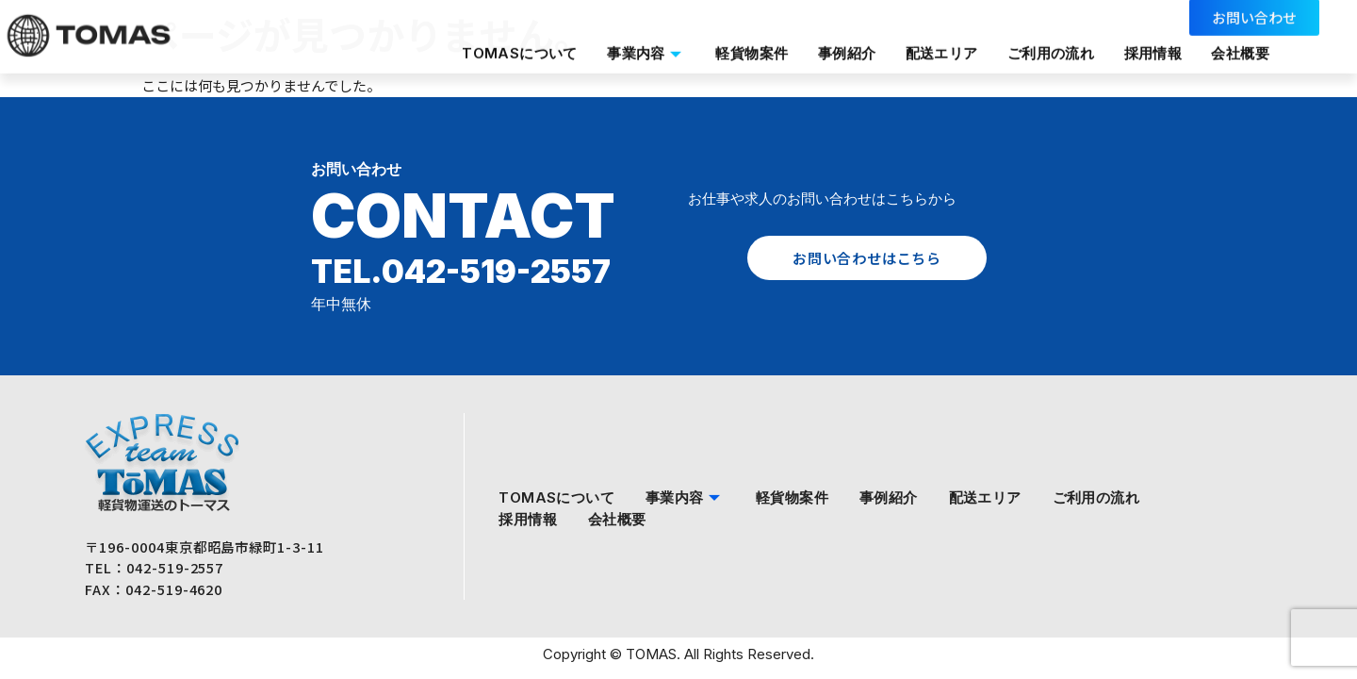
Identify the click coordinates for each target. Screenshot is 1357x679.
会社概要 (1236, 48)
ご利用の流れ (1043, 48)
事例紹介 (837, 48)
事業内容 (633, 48)
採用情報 (1148, 48)
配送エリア (932, 48)
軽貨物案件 (740, 48)
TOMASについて (505, 48)
